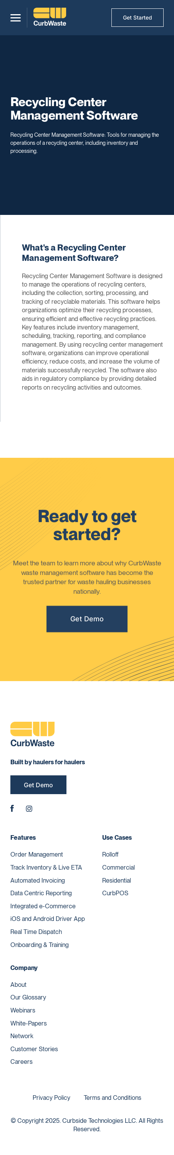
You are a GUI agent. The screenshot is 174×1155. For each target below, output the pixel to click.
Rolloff (110, 854)
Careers (21, 1061)
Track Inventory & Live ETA (46, 867)
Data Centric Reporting (41, 893)
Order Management (36, 854)
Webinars (22, 1010)
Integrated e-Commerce (43, 906)
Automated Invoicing (37, 880)
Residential (116, 880)
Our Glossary (28, 997)
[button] (15, 17)
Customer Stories (34, 1049)
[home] (49, 18)
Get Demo (87, 622)
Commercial (118, 867)
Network (21, 1036)
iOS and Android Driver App (47, 918)
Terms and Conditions (112, 1097)
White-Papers (28, 1023)
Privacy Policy (51, 1097)
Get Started (137, 17)
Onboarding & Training (39, 945)
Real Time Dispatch (36, 931)
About (18, 984)
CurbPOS (115, 893)
